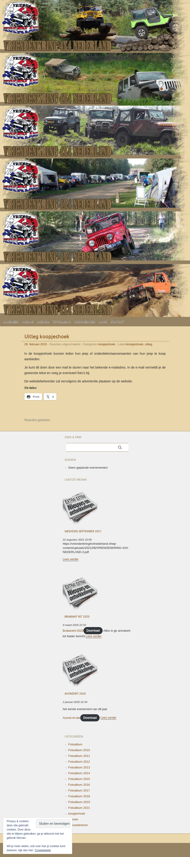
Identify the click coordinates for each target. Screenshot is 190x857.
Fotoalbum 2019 (79, 802)
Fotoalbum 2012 (79, 761)
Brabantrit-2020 (73, 630)
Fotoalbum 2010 (79, 750)
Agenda (43, 322)
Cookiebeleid (42, 850)
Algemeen (11, 322)
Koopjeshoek (84, 322)
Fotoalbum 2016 (79, 784)
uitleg (148, 344)
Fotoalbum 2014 (79, 773)
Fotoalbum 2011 (79, 756)
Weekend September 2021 (83, 531)
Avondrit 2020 (75, 693)
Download (93, 630)
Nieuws (28, 322)
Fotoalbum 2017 (79, 790)
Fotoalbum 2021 (79, 807)
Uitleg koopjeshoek (46, 336)
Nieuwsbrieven (78, 825)
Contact (117, 322)
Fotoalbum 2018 (79, 796)
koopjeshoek (106, 344)
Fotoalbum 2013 (79, 767)
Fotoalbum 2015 (79, 779)
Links (103, 322)
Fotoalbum (62, 322)
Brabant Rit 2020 (77, 616)
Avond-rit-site (71, 717)
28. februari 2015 (35, 344)
